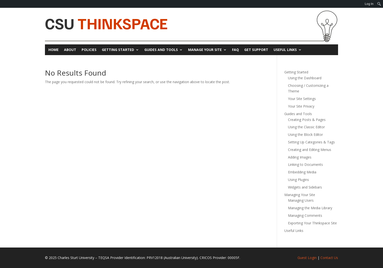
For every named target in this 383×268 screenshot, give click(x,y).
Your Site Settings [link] (302, 98)
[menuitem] (379, 4)
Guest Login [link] (307, 257)
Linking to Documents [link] (305, 164)
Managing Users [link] (301, 200)
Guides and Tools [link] (161, 50)
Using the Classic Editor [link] (306, 127)
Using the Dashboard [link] (304, 78)
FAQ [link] (235, 50)
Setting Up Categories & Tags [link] (311, 142)
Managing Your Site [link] (299, 194)
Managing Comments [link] (305, 215)
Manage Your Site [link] (205, 50)
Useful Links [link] (285, 50)
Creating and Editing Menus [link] (309, 149)
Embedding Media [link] (302, 172)
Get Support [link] (256, 50)
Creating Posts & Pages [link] (307, 119)
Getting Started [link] (118, 50)
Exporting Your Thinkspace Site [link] (312, 223)
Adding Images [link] (299, 157)
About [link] (70, 50)
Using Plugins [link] (298, 179)
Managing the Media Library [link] (310, 208)
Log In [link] (369, 4)
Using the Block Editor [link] (305, 134)
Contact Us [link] (329, 257)
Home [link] (53, 50)
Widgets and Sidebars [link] (305, 187)
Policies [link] (89, 50)
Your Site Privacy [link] (301, 106)
